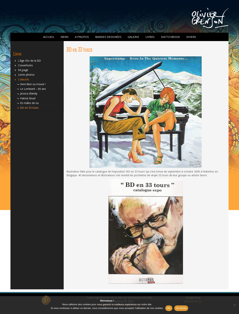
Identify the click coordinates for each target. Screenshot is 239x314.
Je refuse (181, 308)
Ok (168, 308)
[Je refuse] (234, 305)
